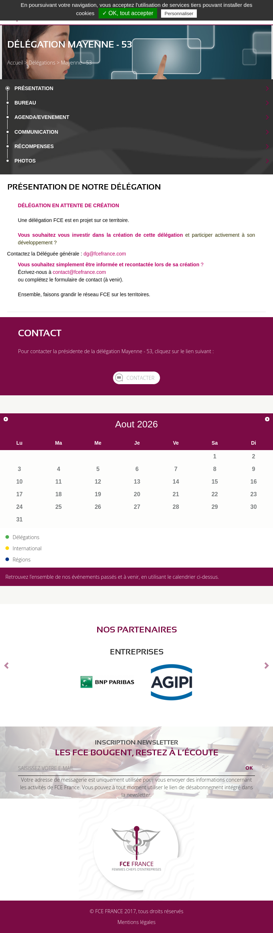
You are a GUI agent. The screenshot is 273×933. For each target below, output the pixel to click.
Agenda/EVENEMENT (41, 117)
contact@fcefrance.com (79, 272)
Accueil (15, 62)
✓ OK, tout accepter (127, 13)
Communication (36, 132)
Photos (25, 161)
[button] (7, 665)
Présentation (33, 88)
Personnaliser (179, 13)
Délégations (42, 62)
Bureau (25, 103)
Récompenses (34, 146)
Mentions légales (136, 922)
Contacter (140, 377)
